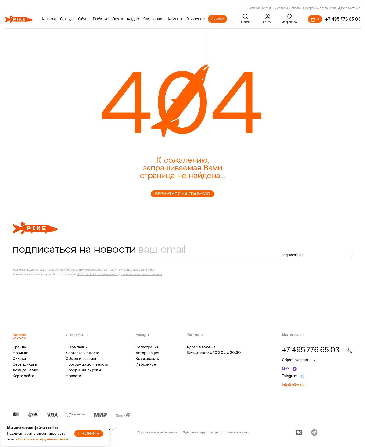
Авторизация (147, 353)
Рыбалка (100, 19)
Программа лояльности (319, 8)
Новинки (254, 8)
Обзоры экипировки (84, 370)
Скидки (217, 19)
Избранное (146, 364)
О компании (77, 347)
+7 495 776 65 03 (343, 19)
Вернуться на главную (182, 193)
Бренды (267, 8)
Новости (73, 376)
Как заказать (147, 359)
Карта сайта (23, 376)
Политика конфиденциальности (158, 432)
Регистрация (147, 347)
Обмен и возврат (81, 359)
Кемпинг (175, 19)
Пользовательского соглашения (141, 274)
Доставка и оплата (288, 8)
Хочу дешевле (25, 370)
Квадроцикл (153, 19)
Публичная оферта (194, 432)
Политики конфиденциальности (97, 274)
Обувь (83, 19)
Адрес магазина (349, 8)
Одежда (67, 19)
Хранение (196, 19)
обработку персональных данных (92, 269)
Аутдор (133, 19)
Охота (117, 19)
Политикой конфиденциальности (43, 439)
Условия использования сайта (230, 432)
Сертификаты (25, 364)
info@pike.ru (293, 385)
